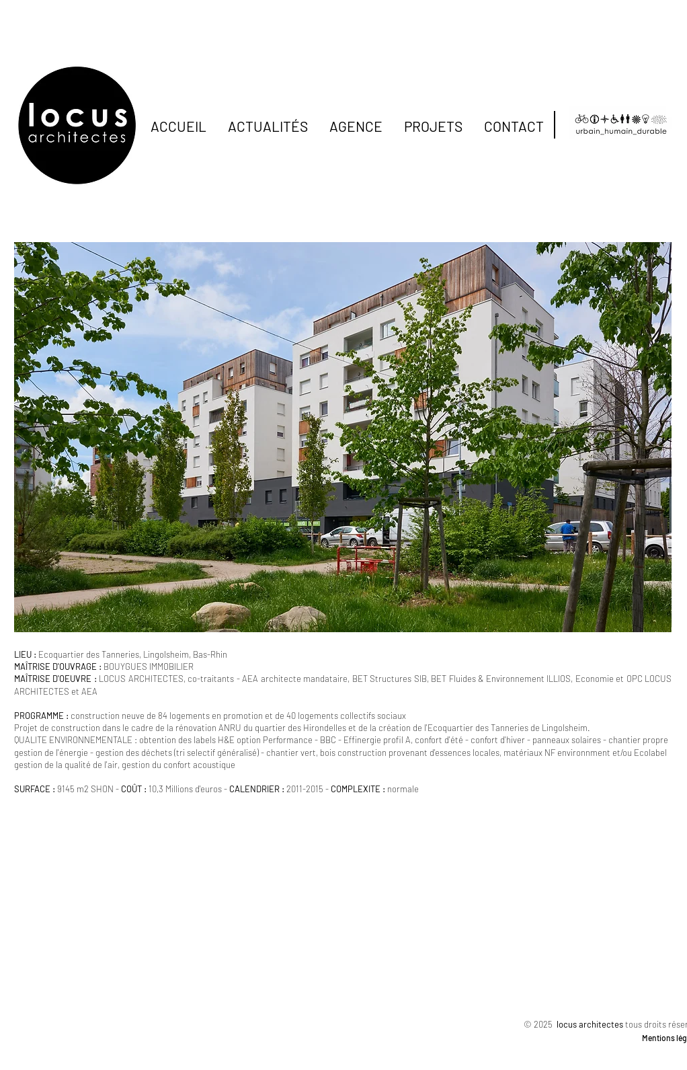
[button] (343, 437)
